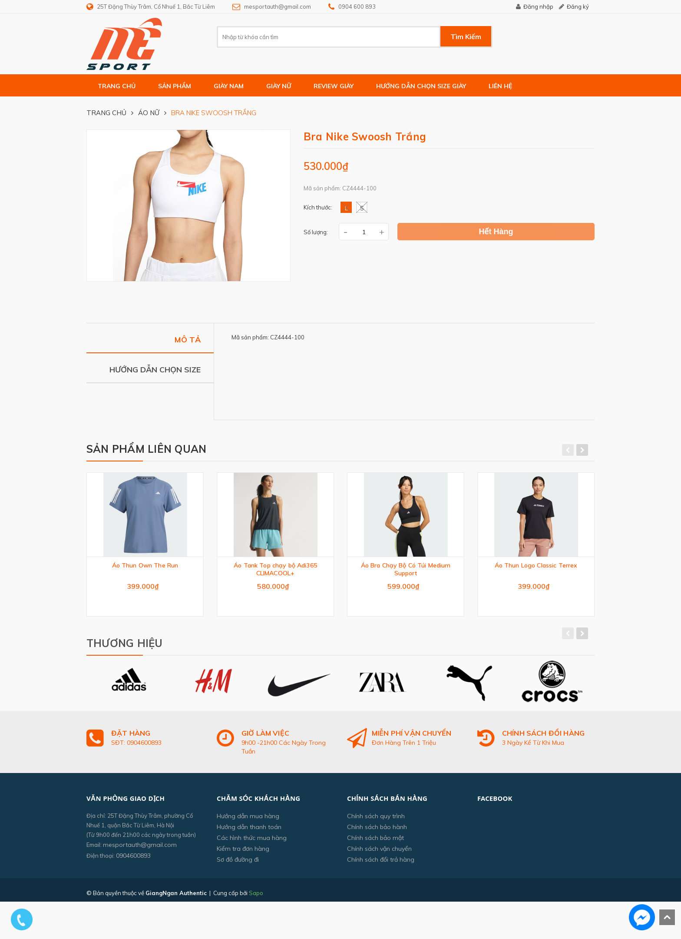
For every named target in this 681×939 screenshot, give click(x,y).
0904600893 (133, 859)
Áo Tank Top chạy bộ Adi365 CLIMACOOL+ (275, 569)
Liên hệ (500, 86)
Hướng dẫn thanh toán (249, 831)
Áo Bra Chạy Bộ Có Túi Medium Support (406, 569)
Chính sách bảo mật (375, 842)
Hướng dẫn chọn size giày (421, 86)
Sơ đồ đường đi (238, 863)
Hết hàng (496, 231)
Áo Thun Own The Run (145, 565)
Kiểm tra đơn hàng (243, 852)
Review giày (334, 86)
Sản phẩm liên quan (146, 448)
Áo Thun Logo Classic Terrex (536, 565)
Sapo (256, 896)
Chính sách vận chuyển (379, 852)
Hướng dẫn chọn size (155, 369)
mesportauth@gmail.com (277, 6)
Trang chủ (117, 86)
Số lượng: (316, 232)
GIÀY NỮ (278, 86)
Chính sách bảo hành (377, 831)
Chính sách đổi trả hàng (380, 863)
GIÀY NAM (229, 86)
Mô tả (188, 339)
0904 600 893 (357, 6)
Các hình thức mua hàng (252, 842)
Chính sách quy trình (376, 820)
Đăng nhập (538, 6)
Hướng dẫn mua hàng (248, 820)
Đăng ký (578, 6)
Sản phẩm (174, 86)
